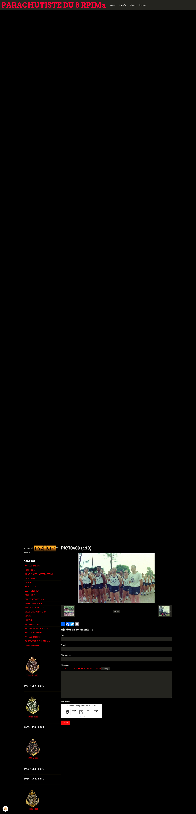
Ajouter (65, 723)
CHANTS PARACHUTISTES (36, 612)
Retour (116, 611)
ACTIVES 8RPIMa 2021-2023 (36, 633)
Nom (63, 635)
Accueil (112, 5)
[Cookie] (5, 809)
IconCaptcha (81, 716)
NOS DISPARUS (31, 578)
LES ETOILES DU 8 (32, 591)
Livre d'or (122, 5)
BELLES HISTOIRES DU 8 (34, 599)
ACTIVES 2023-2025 (33, 637)
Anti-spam (65, 702)
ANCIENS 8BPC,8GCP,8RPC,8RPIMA (39, 574)
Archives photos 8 (32, 624)
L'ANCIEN (28, 583)
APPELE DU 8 (30, 587)
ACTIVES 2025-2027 (33, 566)
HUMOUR (28, 620)
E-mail (63, 645)
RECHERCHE (30, 570)
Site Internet (66, 655)
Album (133, 5)
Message (65, 665)
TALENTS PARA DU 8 (33, 603)
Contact (142, 5)
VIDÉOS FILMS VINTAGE (34, 608)
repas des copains (32, 645)
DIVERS (28, 616)
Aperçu (105, 669)
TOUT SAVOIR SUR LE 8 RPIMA (37, 641)
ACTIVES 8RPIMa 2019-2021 (36, 629)
